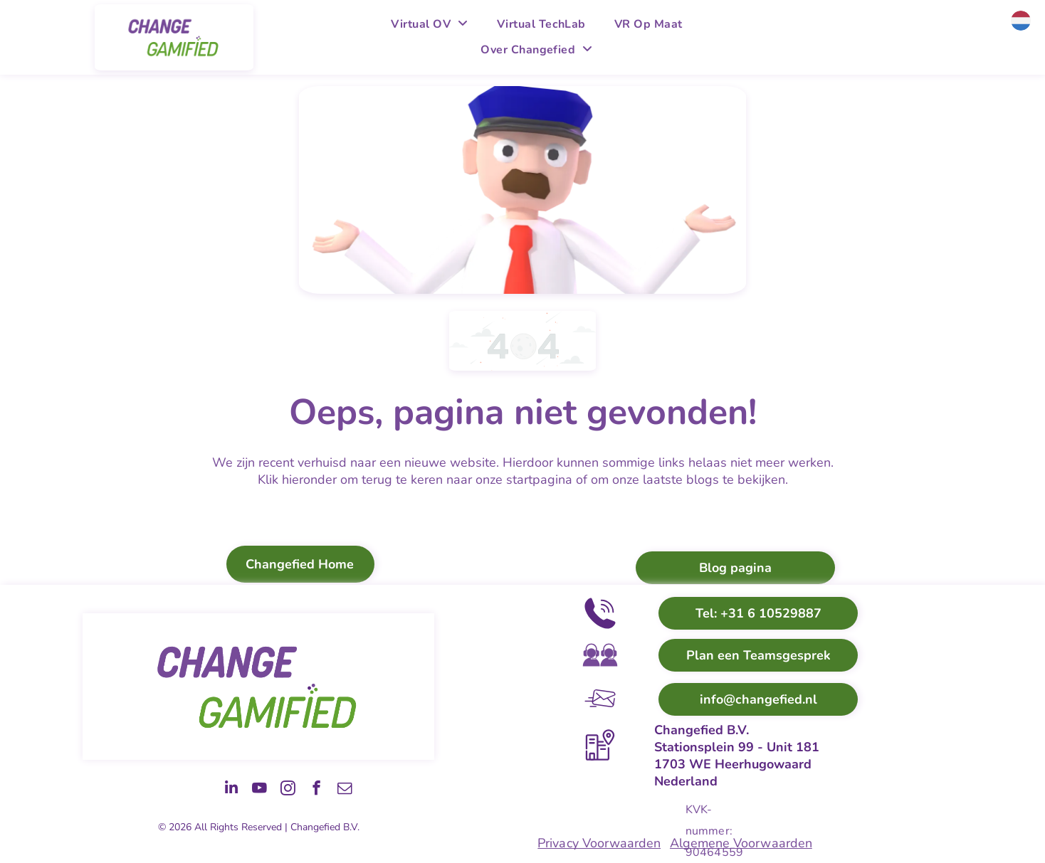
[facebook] (302, 789)
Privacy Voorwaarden (599, 843)
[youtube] (227, 789)
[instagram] (264, 789)
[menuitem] (429, 24)
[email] (340, 789)
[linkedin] (189, 789)
